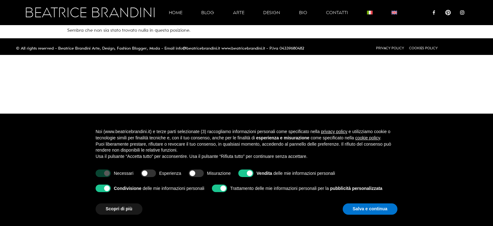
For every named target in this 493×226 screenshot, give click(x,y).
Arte (238, 12)
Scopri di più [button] (119, 208)
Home (175, 12)
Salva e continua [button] (370, 208)
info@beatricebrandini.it (198, 48)
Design (271, 12)
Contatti (337, 12)
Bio (303, 12)
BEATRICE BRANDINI (90, 12)
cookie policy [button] (367, 137)
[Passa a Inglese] (394, 12)
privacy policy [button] (334, 131)
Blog (207, 12)
